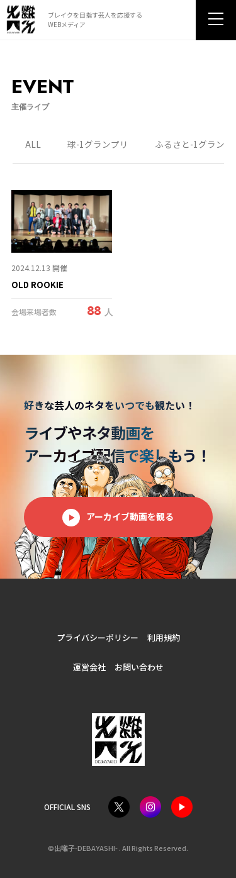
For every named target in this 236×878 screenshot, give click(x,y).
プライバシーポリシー (97, 637)
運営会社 (89, 667)
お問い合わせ (139, 667)
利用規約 (163, 637)
